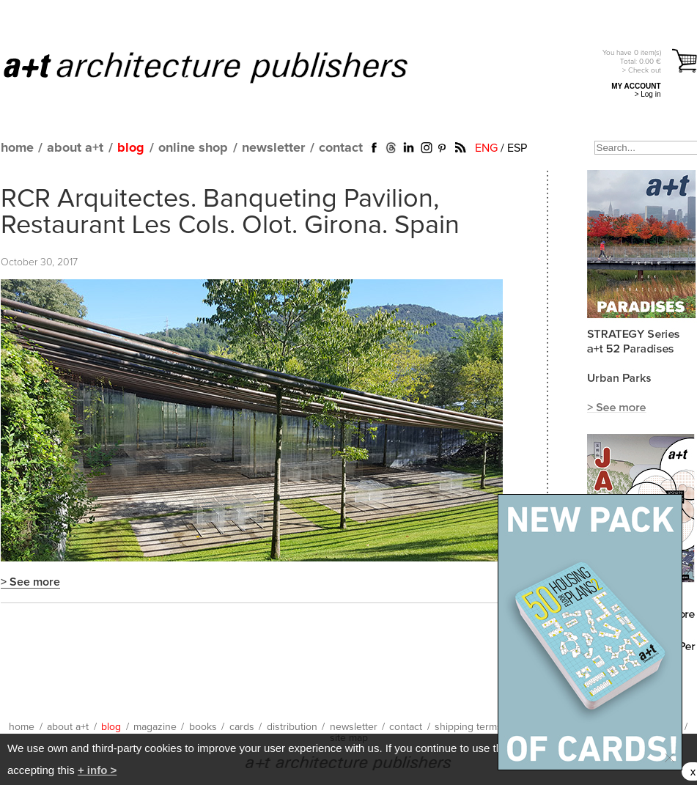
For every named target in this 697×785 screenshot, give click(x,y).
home (17, 148)
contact (341, 148)
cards (241, 727)
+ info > (97, 770)
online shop (193, 148)
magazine (155, 727)
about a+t (75, 148)
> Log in (648, 94)
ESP (517, 148)
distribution (292, 727)
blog (130, 148)
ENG (486, 148)
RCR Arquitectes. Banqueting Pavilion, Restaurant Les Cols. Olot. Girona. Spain (230, 212)
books (203, 727)
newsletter (273, 148)
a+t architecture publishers (224, 66)
